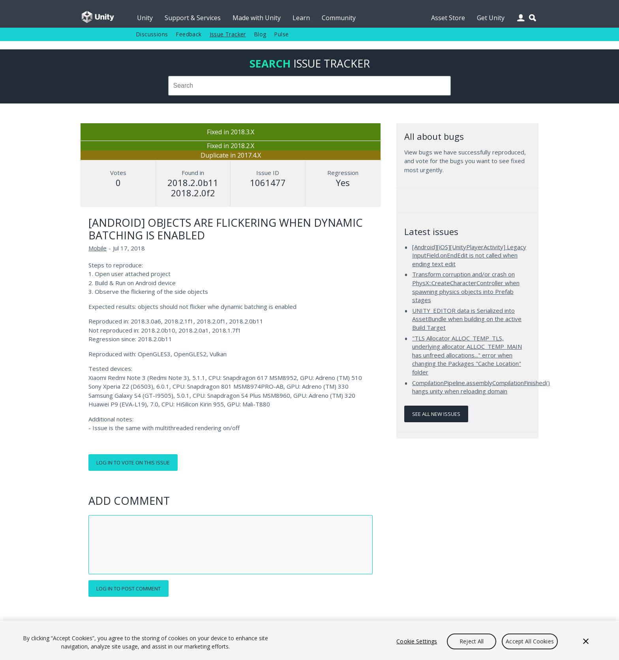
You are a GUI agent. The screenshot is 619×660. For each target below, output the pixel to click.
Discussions (152, 34)
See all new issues (436, 413)
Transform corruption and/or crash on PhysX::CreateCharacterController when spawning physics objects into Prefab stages (466, 287)
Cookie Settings (416, 641)
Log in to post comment (128, 588)
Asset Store (448, 17)
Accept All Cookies (530, 641)
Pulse (281, 34)
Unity (145, 17)
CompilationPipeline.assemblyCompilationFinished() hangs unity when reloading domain (481, 387)
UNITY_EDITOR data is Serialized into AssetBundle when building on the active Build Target (466, 318)
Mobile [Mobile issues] (97, 248)
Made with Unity (257, 17)
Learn (301, 17)
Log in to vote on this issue (133, 462)
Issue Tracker (228, 34)
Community (339, 17)
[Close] (586, 641)
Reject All (472, 641)
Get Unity (491, 17)
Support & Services (193, 17)
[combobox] (309, 85)
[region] (309, 640)
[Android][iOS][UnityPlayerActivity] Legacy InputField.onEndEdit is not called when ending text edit (469, 255)
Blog (260, 34)
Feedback (188, 34)
